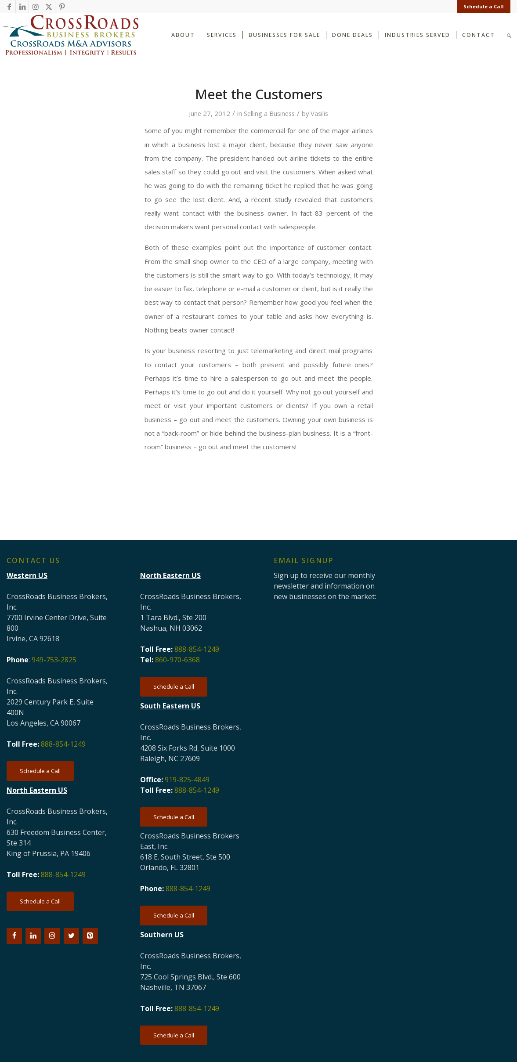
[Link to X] (48, 6)
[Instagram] (52, 936)
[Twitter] (71, 936)
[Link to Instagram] (35, 6)
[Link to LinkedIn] (22, 6)
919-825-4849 (187, 779)
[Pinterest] (90, 936)
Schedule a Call (483, 6)
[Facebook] (14, 936)
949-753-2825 (54, 660)
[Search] (509, 34)
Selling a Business (269, 113)
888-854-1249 (63, 744)
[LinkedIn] (33, 936)
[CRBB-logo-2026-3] (70, 35)
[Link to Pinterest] (62, 6)
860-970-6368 (177, 660)
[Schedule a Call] (40, 771)
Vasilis (319, 113)
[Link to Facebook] (9, 6)
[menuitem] (481, 6)
